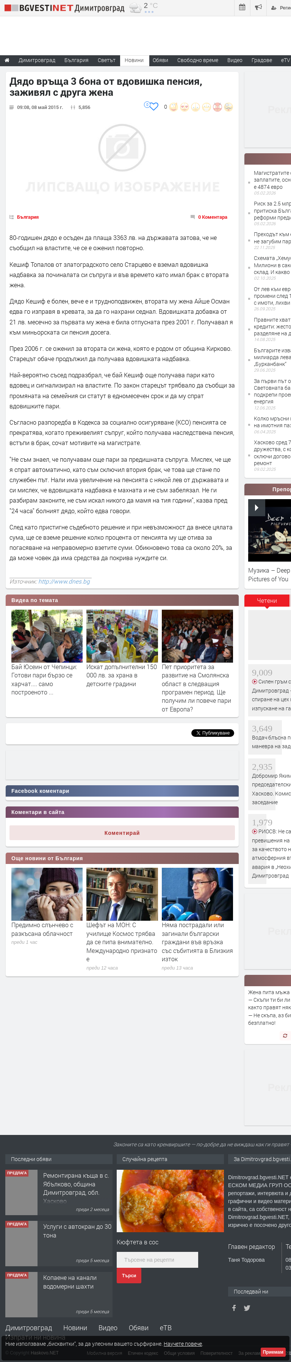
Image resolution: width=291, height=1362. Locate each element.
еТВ (166, 1327)
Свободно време (197, 60)
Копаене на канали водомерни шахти (70, 1281)
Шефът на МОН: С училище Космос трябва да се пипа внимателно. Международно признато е (121, 942)
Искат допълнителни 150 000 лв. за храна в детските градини (121, 675)
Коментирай (122, 833)
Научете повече (183, 1343)
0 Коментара (212, 216)
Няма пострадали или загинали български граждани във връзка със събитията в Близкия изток (197, 942)
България (28, 216)
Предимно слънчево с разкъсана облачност (42, 929)
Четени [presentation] (267, 600)
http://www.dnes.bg (64, 581)
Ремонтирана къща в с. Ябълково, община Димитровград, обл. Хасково (76, 1188)
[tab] (267, 603)
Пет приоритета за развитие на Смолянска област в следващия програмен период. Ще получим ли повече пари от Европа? (196, 688)
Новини (134, 60)
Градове (262, 60)
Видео (108, 1327)
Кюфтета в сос (137, 1242)
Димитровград (28, 1327)
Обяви (139, 1327)
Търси (129, 1275)
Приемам (273, 1352)
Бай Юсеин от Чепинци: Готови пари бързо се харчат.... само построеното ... (44, 679)
